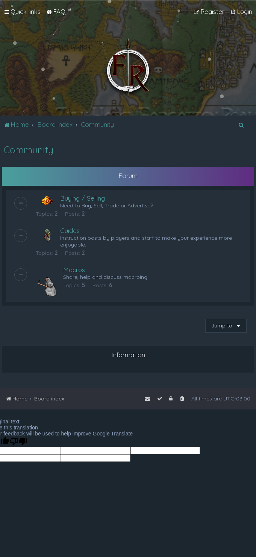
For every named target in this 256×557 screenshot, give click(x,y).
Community (28, 149)
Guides (70, 230)
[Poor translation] (18, 442)
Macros (74, 270)
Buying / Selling (82, 198)
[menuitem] (55, 11)
